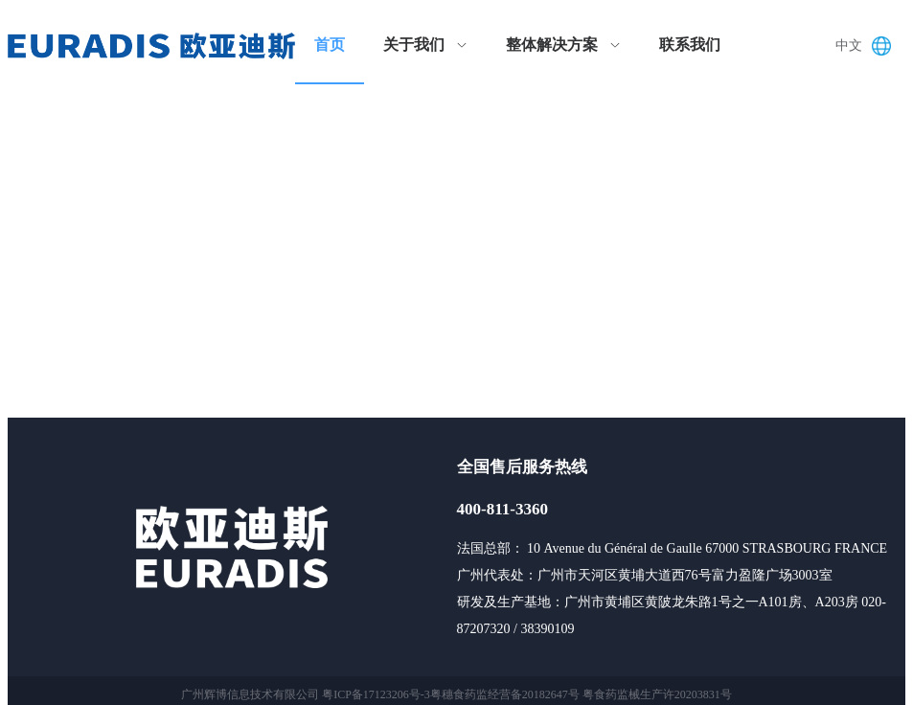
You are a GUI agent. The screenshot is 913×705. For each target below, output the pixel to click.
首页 (329, 44)
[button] (868, 46)
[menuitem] (329, 46)
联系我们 (689, 44)
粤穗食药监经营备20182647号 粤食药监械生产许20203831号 (581, 694)
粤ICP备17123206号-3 (376, 694)
